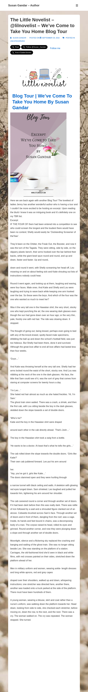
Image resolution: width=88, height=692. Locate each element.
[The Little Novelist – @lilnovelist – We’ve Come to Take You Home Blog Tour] (50, 38)
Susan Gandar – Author (24, 5)
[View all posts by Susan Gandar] (18, 38)
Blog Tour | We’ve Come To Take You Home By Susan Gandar (42, 101)
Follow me (55, 48)
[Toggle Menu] (77, 5)
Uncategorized (17, 41)
